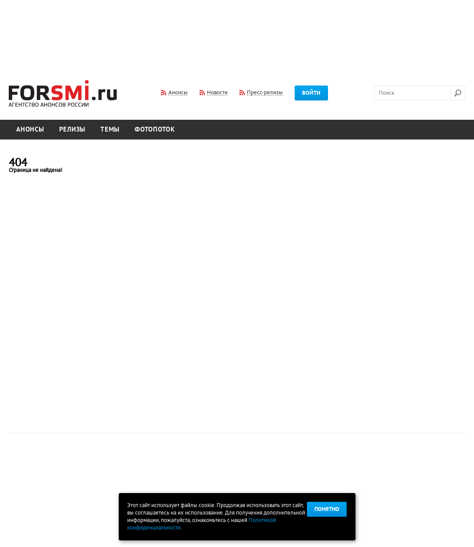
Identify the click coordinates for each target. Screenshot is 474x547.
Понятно (326, 509)
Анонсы (30, 129)
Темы (110, 129)
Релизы (72, 129)
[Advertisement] (237, 34)
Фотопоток (155, 129)
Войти (311, 93)
